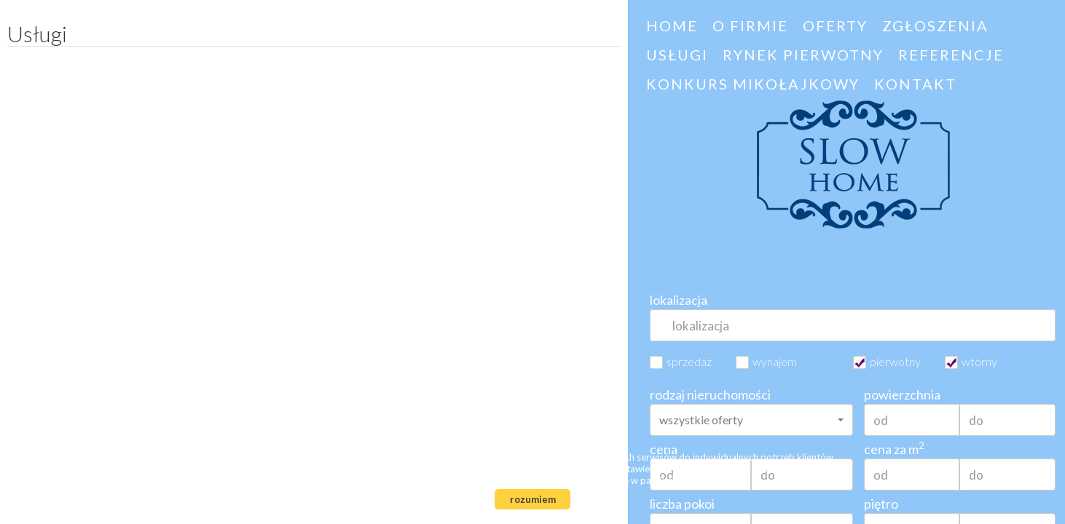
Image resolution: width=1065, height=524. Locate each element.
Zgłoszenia (935, 25)
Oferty (835, 25)
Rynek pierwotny (803, 54)
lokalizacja (678, 300)
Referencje (951, 54)
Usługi (677, 54)
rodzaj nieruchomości (710, 394)
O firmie (750, 25)
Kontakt (915, 83)
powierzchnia (902, 394)
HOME (672, 25)
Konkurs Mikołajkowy (753, 83)
